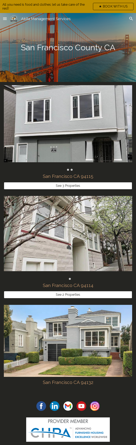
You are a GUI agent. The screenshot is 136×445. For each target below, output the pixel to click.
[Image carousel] (68, 128)
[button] (5, 18)
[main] (68, 47)
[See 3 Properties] (68, 186)
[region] (68, 6)
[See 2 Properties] (68, 294)
